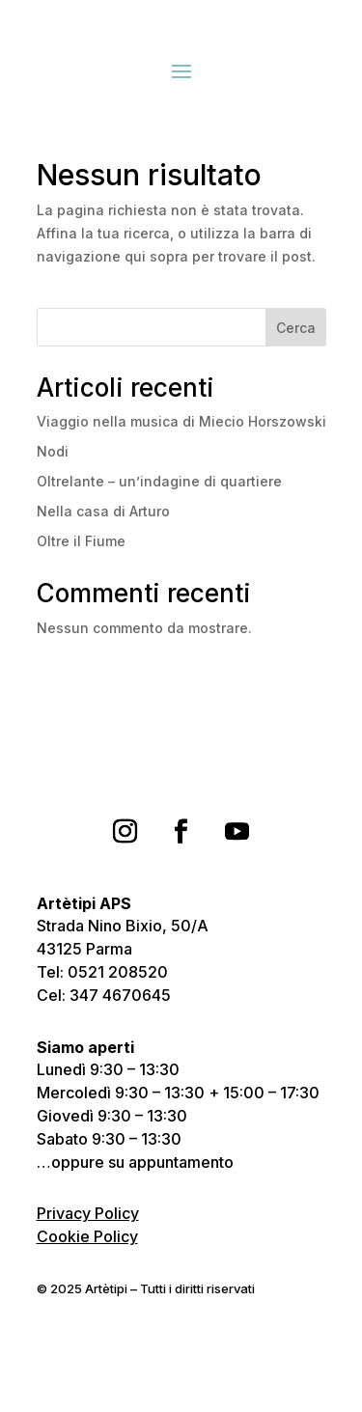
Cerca (296, 327)
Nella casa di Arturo (103, 511)
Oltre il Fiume (81, 541)
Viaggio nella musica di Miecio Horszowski (181, 421)
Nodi (53, 451)
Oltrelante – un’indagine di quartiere (159, 481)
